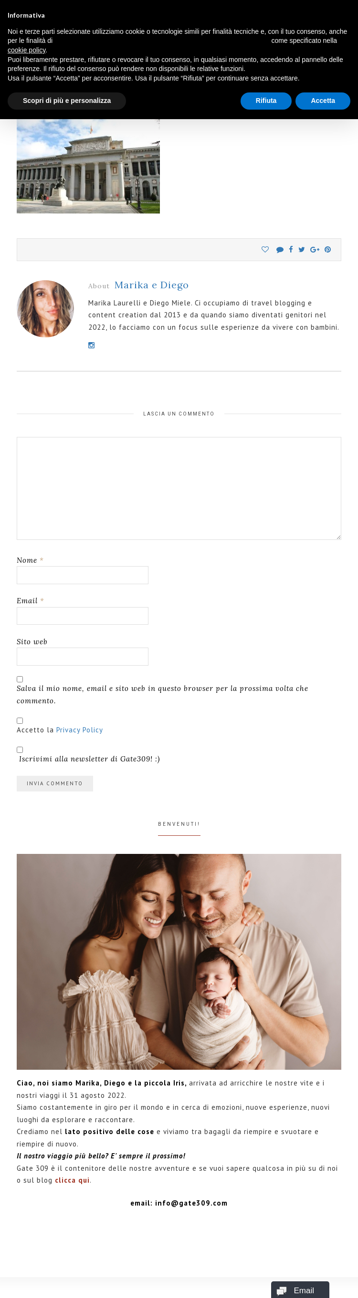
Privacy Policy (79, 729)
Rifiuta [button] (266, 100)
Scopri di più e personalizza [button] (67, 100)
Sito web (32, 641)
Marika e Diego (152, 285)
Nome (30, 560)
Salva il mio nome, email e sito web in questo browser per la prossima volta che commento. (162, 694)
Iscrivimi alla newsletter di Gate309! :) (88, 755)
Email (30, 600)
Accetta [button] (323, 100)
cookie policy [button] (26, 50)
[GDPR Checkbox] (20, 721)
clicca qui (72, 1180)
